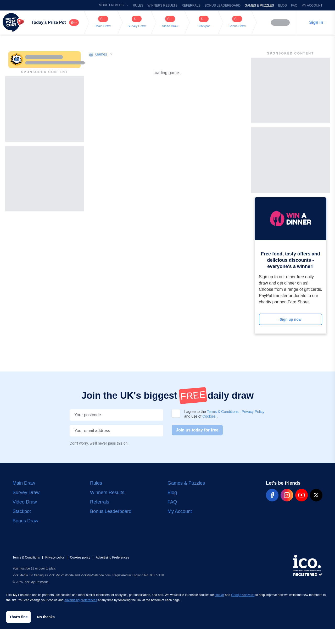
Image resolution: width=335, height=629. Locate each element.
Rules (138, 5)
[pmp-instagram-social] (287, 495)
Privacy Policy (253, 411)
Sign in (316, 22)
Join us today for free (197, 430)
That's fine (18, 617)
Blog (282, 5)
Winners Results (162, 5)
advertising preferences (80, 600)
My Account (312, 5)
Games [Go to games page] (98, 54)
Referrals (191, 5)
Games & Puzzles (259, 5)
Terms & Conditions (223, 411)
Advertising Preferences (112, 557)
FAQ (294, 5)
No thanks (46, 617)
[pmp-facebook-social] (272, 495)
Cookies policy (80, 557)
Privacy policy (54, 557)
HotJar (219, 595)
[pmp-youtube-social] (301, 495)
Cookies (209, 416)
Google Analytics (242, 595)
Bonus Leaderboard (223, 5)
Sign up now (290, 319)
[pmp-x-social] (316, 495)
